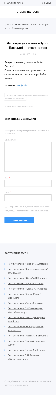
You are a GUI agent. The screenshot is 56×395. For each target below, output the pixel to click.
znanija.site (21, 85)
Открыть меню (15, 3)
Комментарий (11, 140)
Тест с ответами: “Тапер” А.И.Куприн (26, 350)
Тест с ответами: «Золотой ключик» (25, 303)
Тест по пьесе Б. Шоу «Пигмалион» (25, 283)
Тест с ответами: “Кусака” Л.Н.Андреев (27, 288)
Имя (7, 178)
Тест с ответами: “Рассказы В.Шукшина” (28, 335)
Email (7, 192)
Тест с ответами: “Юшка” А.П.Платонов (27, 278)
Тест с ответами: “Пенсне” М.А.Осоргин (28, 264)
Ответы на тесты (28, 12)
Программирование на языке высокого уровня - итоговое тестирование (26, 97)
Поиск (47, 3)
